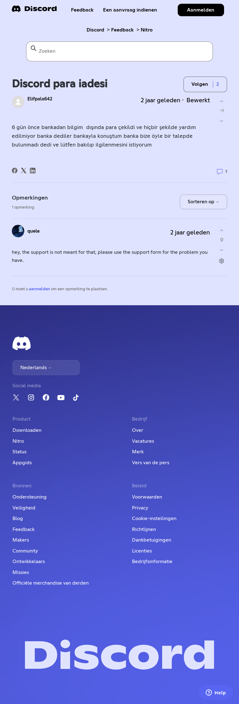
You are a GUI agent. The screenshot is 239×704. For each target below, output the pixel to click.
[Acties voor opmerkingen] (221, 261)
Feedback (82, 9)
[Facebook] (14, 170)
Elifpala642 (39, 99)
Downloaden (26, 430)
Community (25, 550)
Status (19, 451)
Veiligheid (23, 507)
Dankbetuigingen (151, 540)
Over (137, 430)
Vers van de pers (150, 462)
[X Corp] (23, 170)
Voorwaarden (147, 496)
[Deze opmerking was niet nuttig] (221, 250)
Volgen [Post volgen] (199, 84)
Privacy (140, 507)
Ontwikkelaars (28, 561)
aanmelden (39, 289)
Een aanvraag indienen (130, 9)
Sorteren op (203, 201)
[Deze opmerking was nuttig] (221, 230)
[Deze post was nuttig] (221, 101)
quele (33, 231)
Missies (20, 572)
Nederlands (36, 367)
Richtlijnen (144, 529)
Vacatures (143, 441)
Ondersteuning (29, 496)
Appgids (22, 462)
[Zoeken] (119, 51)
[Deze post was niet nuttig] (221, 121)
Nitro (146, 29)
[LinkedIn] (32, 170)
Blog (17, 518)
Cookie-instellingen (154, 518)
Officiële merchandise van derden (50, 583)
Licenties (142, 550)
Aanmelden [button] (200, 9)
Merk (138, 451)
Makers (20, 540)
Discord (95, 29)
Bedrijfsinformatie (152, 561)
